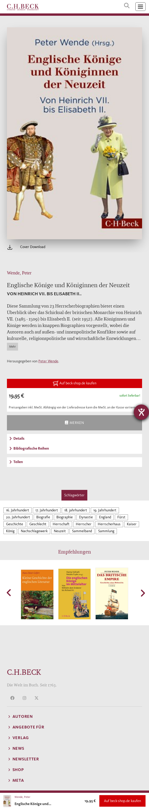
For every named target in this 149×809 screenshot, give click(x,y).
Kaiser (132, 524)
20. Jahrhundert (18, 517)
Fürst (121, 517)
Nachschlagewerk (34, 531)
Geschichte (14, 524)
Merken (74, 422)
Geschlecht (37, 524)
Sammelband (82, 531)
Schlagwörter (74, 495)
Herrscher (83, 524)
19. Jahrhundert (104, 510)
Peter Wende (48, 361)
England (105, 517)
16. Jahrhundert (17, 510)
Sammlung (106, 531)
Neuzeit (60, 531)
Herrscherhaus (109, 524)
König (10, 531)
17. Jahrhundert (46, 510)
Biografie (43, 517)
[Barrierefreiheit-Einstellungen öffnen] (141, 412)
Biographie (64, 517)
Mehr (12, 346)
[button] (9, 592)
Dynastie (86, 517)
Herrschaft (61, 524)
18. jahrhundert (75, 510)
